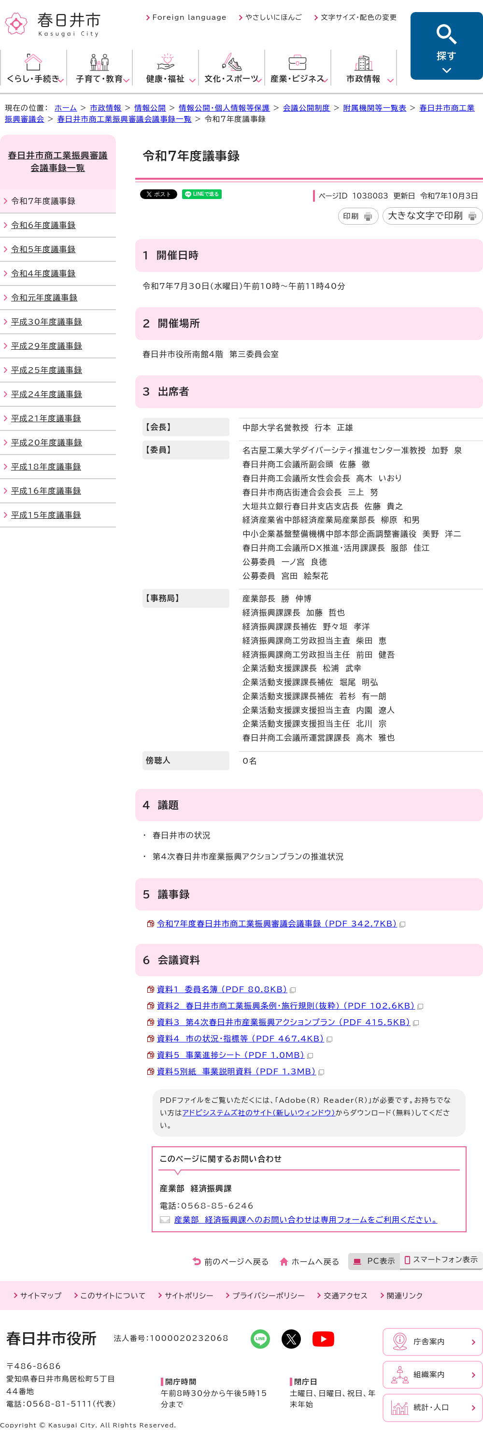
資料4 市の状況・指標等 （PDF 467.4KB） (244, 1038)
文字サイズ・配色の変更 (359, 17)
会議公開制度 (306, 108)
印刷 (351, 216)
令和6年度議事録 (43, 225)
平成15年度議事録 (46, 515)
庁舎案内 (429, 1341)
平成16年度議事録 (46, 491)
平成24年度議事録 (46, 394)
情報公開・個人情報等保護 (224, 108)
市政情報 (106, 108)
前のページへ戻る (237, 1262)
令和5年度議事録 (43, 249)
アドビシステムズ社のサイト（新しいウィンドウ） (259, 1112)
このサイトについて (113, 1295)
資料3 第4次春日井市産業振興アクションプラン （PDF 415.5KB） (288, 1022)
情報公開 (150, 108)
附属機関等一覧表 (375, 108)
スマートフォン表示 (445, 1259)
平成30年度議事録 (46, 322)
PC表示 (381, 1261)
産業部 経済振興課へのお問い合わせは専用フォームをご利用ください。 (306, 1220)
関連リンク (405, 1295)
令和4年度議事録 (43, 273)
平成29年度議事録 (46, 346)
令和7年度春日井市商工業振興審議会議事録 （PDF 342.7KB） (281, 923)
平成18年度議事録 (46, 466)
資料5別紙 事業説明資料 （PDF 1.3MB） (240, 1071)
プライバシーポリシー (268, 1295)
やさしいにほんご (273, 17)
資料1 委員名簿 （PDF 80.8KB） (226, 989)
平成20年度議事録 (46, 442)
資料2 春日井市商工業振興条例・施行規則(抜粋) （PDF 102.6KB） (290, 1006)
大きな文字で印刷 (425, 215)
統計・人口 (431, 1407)
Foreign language (190, 17)
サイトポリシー (189, 1295)
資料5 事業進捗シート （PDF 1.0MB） (235, 1055)
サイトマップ (41, 1295)
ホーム (66, 108)
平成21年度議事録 (46, 418)
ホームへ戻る (316, 1262)
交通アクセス (346, 1295)
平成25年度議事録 (46, 370)
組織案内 (429, 1374)
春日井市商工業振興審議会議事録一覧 (124, 119)
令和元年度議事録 (44, 297)
